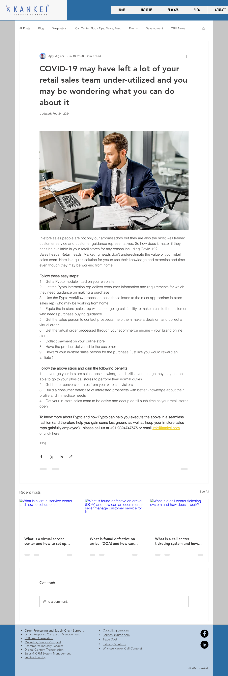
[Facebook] (204, 634)
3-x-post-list (59, 28)
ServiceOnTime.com (116, 635)
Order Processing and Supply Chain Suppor (54, 630)
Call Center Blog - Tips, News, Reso (98, 28)
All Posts (24, 28)
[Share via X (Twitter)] (51, 457)
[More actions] (186, 56)
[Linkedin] (204, 645)
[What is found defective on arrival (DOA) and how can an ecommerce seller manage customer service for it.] (114, 515)
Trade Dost (110, 639)
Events (133, 28)
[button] (146, 10)
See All (204, 491)
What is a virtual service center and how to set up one (45, 541)
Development (154, 28)
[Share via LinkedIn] (61, 457)
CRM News (178, 28)
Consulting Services (116, 630)
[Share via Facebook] (41, 457)
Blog (41, 28)
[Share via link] (71, 457)
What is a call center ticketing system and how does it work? (176, 541)
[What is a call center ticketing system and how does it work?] (179, 515)
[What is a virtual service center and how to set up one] (49, 515)
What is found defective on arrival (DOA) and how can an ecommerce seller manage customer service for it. (112, 541)
